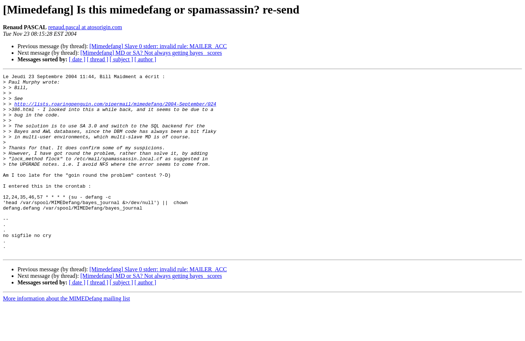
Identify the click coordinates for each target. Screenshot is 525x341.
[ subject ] (121, 59)
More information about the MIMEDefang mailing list (66, 335)
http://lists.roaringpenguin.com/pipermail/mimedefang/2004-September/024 (115, 110)
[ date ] (77, 59)
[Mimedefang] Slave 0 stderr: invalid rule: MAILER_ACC (158, 46)
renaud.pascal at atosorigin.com (85, 27)
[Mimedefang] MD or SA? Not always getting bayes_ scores (151, 53)
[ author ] (145, 59)
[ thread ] (97, 59)
